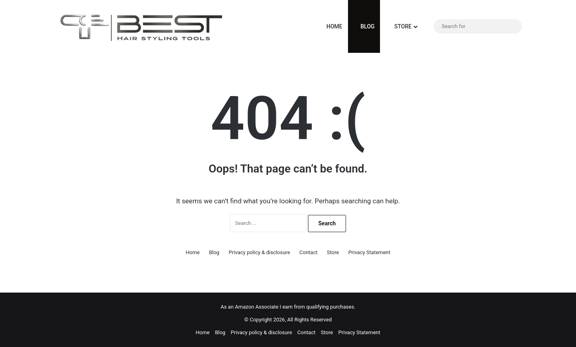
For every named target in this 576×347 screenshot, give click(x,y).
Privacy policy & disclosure (259, 252)
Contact (308, 252)
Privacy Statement (369, 252)
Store (399, 26)
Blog (364, 26)
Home (330, 26)
